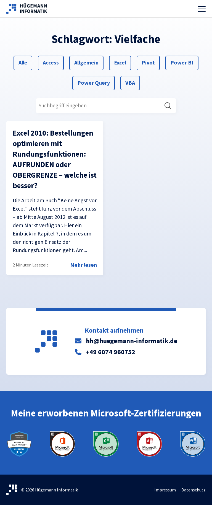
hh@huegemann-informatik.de (131, 340)
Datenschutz (193, 490)
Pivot (148, 62)
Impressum (165, 490)
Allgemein (86, 62)
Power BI (182, 62)
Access (51, 62)
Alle (25, 62)
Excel (120, 62)
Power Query (93, 82)
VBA (132, 82)
